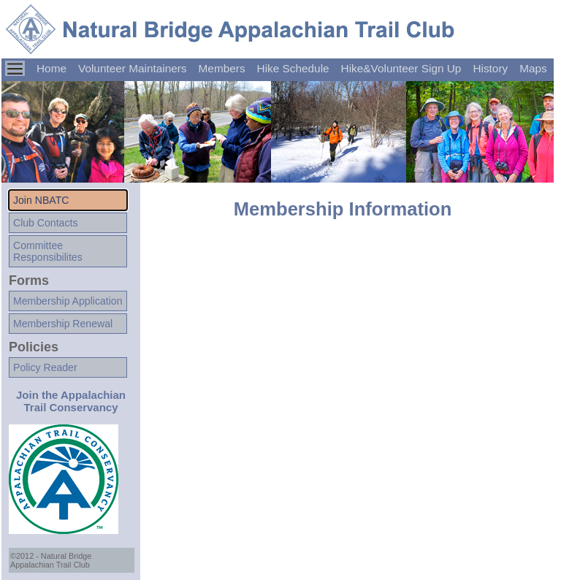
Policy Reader (45, 367)
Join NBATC (41, 200)
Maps (533, 68)
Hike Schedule (293, 68)
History (490, 68)
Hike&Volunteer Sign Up (401, 68)
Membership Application (67, 301)
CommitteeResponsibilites (48, 251)
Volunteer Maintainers (132, 68)
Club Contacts (45, 223)
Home (51, 68)
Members (222, 68)
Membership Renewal (62, 323)
